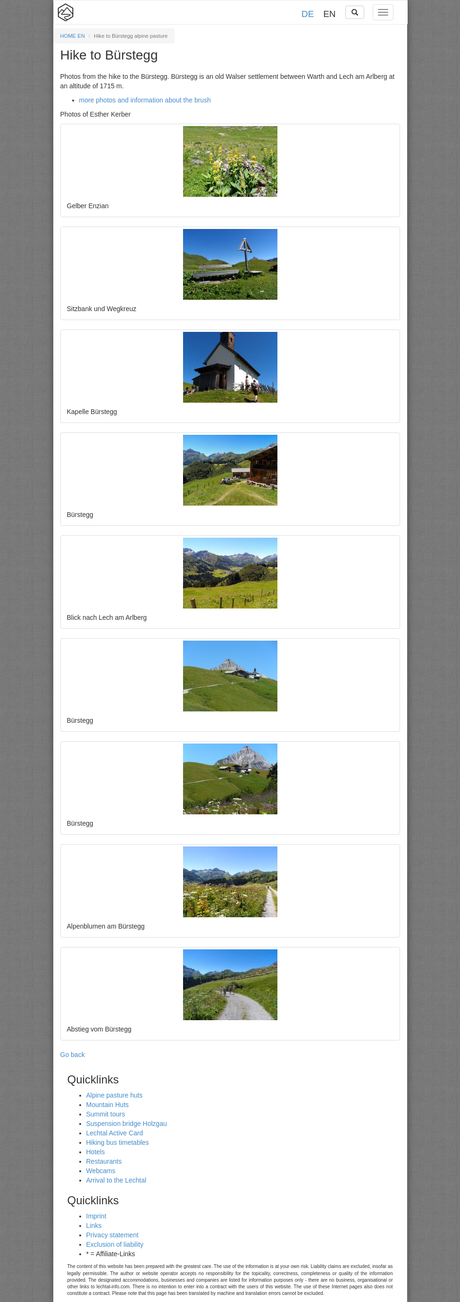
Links (94, 1225)
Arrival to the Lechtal (116, 1180)
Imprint (96, 1216)
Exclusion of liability (114, 1244)
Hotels (95, 1152)
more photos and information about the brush (145, 100)
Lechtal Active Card (114, 1133)
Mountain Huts (107, 1104)
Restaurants (104, 1161)
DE (307, 14)
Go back (72, 1054)
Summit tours (105, 1114)
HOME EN (72, 36)
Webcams (101, 1171)
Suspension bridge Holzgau (126, 1123)
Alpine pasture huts (114, 1095)
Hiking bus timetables (117, 1142)
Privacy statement (112, 1235)
